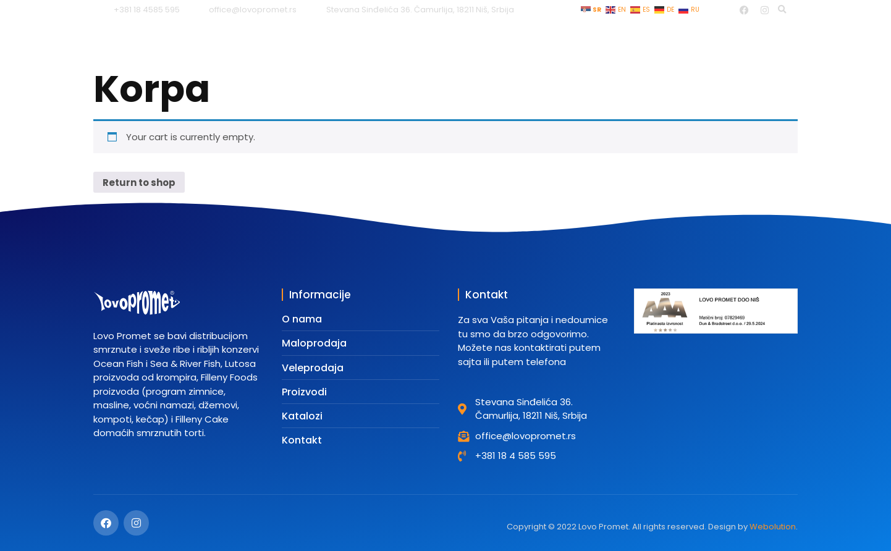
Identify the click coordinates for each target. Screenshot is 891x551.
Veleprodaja (458, 42)
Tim (658, 42)
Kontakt (778, 42)
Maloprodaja (370, 42)
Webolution (773, 526)
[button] (782, 10)
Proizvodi (536, 42)
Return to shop (139, 182)
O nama (713, 42)
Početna (292, 42)
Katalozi (604, 42)
